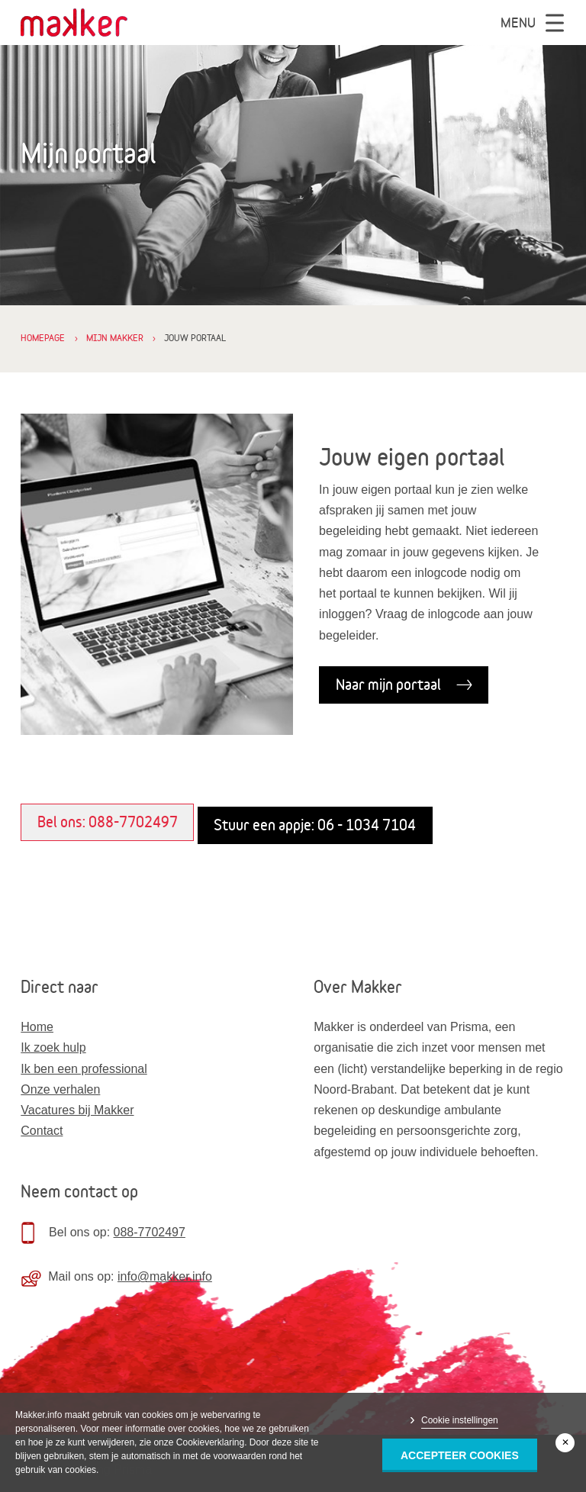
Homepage (43, 337)
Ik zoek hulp (53, 1047)
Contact (42, 1130)
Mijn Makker (114, 337)
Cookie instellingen (459, 1420)
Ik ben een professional (83, 1068)
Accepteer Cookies (460, 1455)
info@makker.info (165, 1276)
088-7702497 (149, 1232)
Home (37, 1026)
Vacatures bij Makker (77, 1110)
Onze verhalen (60, 1089)
